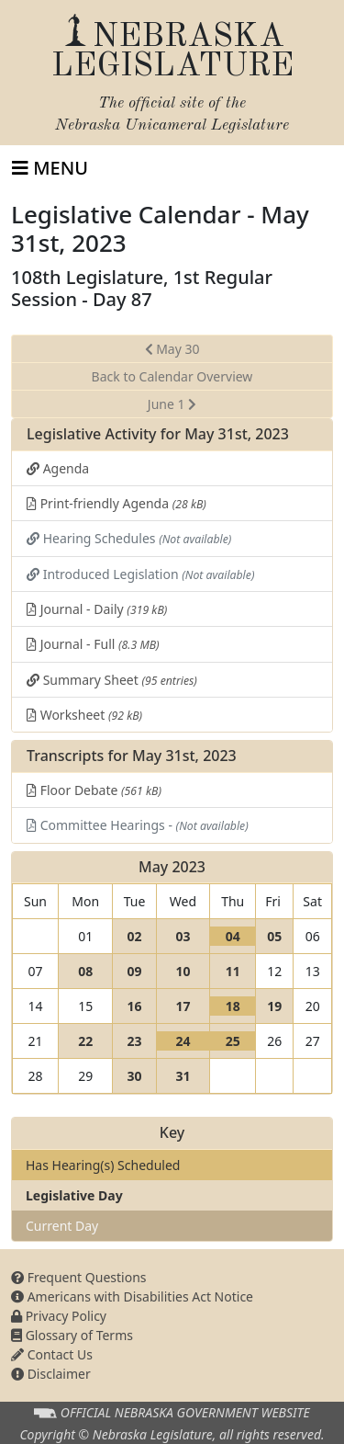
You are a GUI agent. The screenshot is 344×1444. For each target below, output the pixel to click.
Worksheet (84, 714)
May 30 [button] (172, 349)
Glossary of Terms (72, 1335)
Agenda (58, 468)
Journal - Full (93, 644)
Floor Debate (94, 790)
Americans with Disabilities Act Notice (132, 1296)
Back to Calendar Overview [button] (172, 376)
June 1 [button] (172, 404)
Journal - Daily (97, 609)
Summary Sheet (112, 679)
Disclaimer (51, 1373)
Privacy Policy (58, 1316)
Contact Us (52, 1354)
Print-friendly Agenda (116, 503)
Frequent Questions (79, 1277)
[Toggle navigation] (50, 168)
